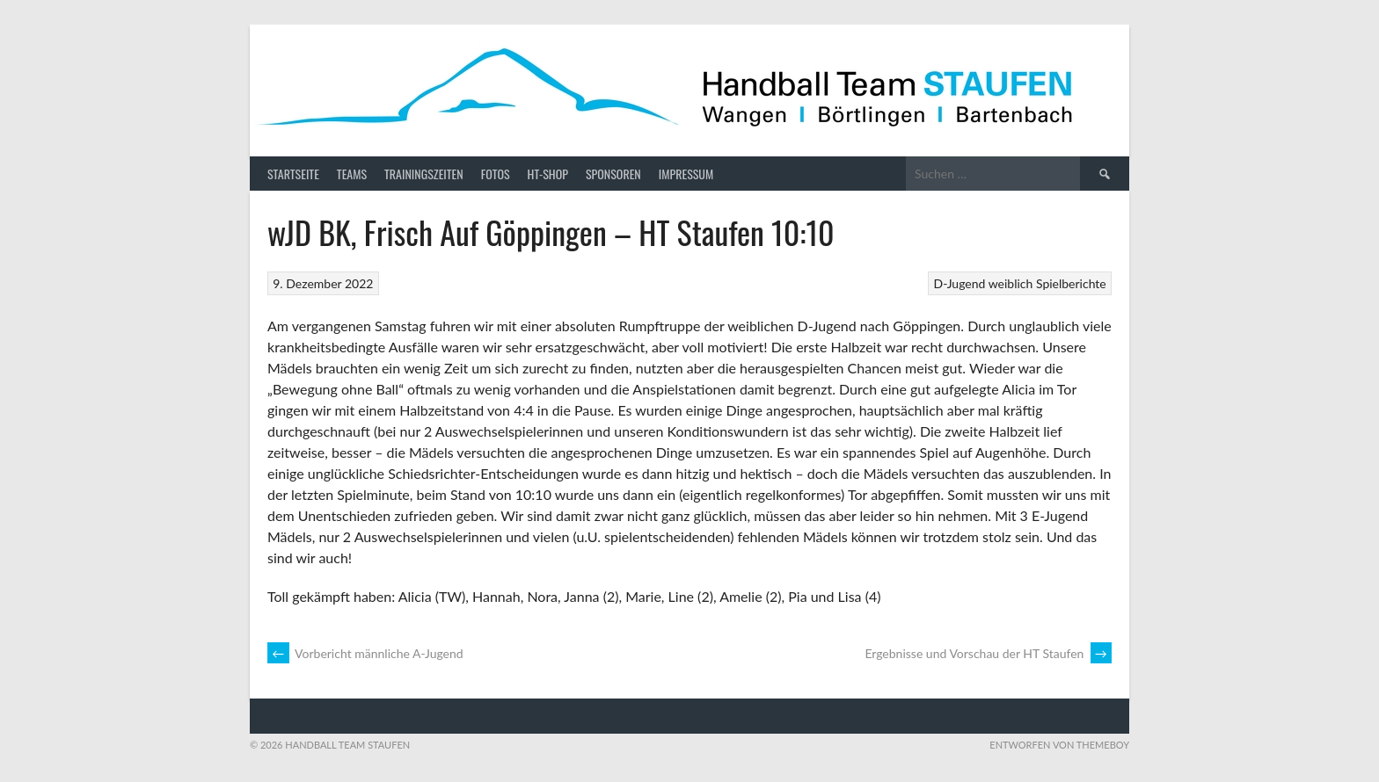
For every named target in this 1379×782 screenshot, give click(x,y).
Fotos (495, 173)
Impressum (686, 173)
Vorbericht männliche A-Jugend (365, 653)
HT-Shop (548, 173)
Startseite (293, 173)
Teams (352, 173)
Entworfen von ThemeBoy (1059, 744)
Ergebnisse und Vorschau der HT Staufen (988, 653)
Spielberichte (1071, 283)
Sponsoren (613, 173)
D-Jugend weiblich (983, 283)
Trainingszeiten (423, 173)
